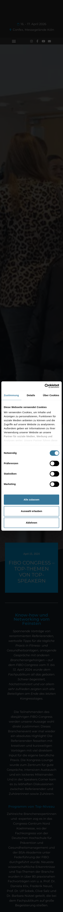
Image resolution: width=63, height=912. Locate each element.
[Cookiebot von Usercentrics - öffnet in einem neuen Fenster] (45, 386)
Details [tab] (31, 395)
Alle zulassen (31, 499)
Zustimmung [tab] (11, 395)
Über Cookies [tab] (51, 395)
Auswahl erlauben (31, 511)
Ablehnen (31, 522)
